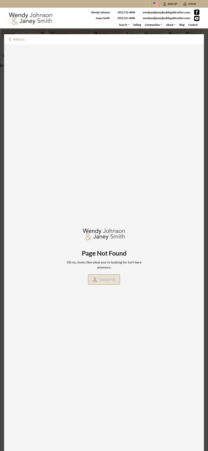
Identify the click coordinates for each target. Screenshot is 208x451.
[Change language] (155, 3)
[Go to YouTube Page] (196, 18)
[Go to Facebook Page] (196, 12)
